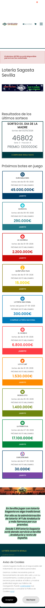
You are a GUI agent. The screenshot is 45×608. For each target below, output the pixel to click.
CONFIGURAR (25, 586)
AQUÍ (12, 591)
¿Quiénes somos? (8, 555)
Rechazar (30, 599)
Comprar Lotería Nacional (22, 320)
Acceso (27, 24)
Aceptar (9, 599)
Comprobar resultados (22, 155)
